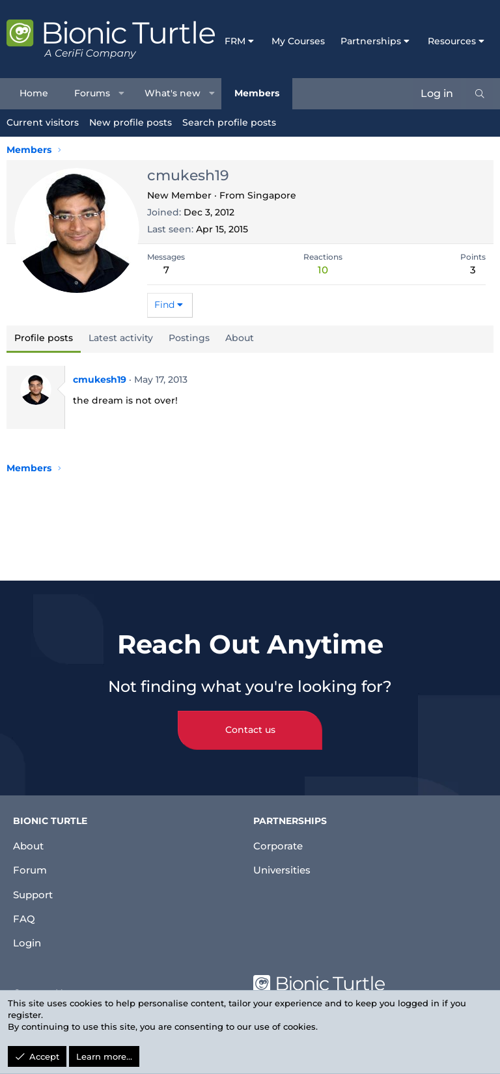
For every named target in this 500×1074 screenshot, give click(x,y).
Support (35, 889)
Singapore (271, 195)
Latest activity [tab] (121, 338)
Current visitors (43, 122)
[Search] (479, 93)
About (29, 837)
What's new (173, 93)
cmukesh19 (99, 379)
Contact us (250, 721)
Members (256, 93)
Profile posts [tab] (43, 338)
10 (323, 270)
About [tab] (239, 338)
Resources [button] (452, 41)
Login (28, 941)
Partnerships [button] (370, 41)
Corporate (280, 837)
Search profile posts (229, 122)
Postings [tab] (189, 338)
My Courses (298, 41)
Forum (31, 863)
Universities (284, 863)
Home (34, 93)
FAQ (24, 915)
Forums (92, 93)
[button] (122, 93)
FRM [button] (235, 41)
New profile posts (130, 122)
